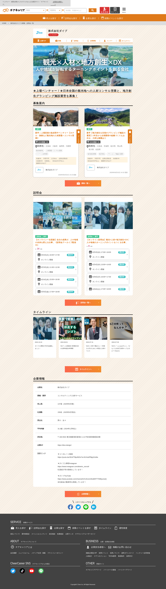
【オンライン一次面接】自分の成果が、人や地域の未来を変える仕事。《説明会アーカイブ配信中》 (56, 239)
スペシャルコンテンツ (39, 531)
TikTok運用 (112, 553)
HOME (4, 20)
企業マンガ (69, 531)
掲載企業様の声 (91, 550)
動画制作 (121, 553)
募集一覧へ (83, 181)
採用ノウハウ (114, 550)
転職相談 (60, 531)
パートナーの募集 (109, 567)
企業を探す (56, 525)
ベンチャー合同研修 (143, 550)
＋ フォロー (53, 32)
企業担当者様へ (155, 1)
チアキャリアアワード (93, 567)
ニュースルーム (24, 550)
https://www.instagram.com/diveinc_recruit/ (73, 464)
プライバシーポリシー (55, 550)
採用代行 (129, 553)
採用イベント (103, 550)
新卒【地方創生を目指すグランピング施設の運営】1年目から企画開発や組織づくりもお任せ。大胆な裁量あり (106, 132)
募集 (58, 37)
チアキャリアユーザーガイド (85, 531)
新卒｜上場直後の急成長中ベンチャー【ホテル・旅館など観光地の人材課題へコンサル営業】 (54, 132)
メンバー (107, 37)
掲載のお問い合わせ (120, 544)
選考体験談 (25, 531)
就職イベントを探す (79, 525)
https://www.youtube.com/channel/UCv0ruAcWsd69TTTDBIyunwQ (82, 476)
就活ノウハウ (15, 531)
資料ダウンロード (127, 550)
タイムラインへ (83, 366)
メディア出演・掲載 (39, 550)
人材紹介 (89, 553)
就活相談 (52, 531)
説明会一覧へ (83, 300)
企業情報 (91, 37)
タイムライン (124, 37)
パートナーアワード (125, 567)
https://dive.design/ (64, 442)
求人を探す (18, 525)
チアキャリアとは (21, 544)
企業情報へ (83, 491)
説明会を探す (37, 525)
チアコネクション (100, 553)
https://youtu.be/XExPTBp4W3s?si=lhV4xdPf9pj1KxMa (78, 454)
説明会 (74, 37)
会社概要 (13, 550)
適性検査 (120, 525)
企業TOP (41, 37)
